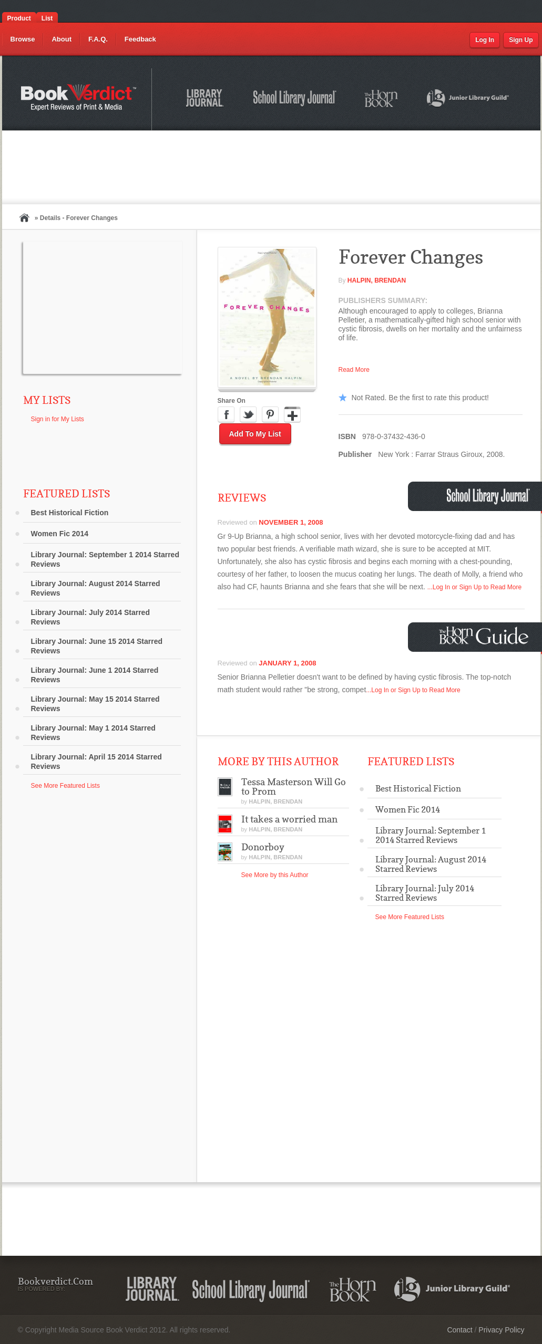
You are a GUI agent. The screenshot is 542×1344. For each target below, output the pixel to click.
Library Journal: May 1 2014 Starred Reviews (93, 733)
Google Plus (292, 415)
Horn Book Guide (485, 636)
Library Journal (206, 99)
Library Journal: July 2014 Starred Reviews (90, 617)
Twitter (248, 415)
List (47, 18)
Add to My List (255, 434)
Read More (354, 369)
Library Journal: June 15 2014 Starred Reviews (97, 646)
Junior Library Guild (468, 99)
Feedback (140, 39)
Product (19, 18)
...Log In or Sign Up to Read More (474, 587)
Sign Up (521, 40)
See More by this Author (275, 875)
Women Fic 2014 (59, 533)
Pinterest (270, 415)
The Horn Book (382, 99)
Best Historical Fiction (70, 512)
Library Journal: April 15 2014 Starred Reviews (96, 761)
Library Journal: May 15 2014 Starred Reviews (95, 704)
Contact (459, 1330)
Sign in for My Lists (57, 419)
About (61, 39)
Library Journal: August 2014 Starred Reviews (95, 588)
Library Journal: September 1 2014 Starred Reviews (105, 559)
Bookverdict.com (79, 99)
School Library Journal (295, 99)
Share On (232, 401)
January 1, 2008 (287, 663)
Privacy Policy (501, 1330)
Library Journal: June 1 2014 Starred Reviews (95, 675)
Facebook (226, 415)
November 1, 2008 (291, 522)
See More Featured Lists (65, 785)
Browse (23, 39)
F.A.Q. (98, 39)
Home (24, 217)
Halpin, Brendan (376, 280)
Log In (484, 40)
